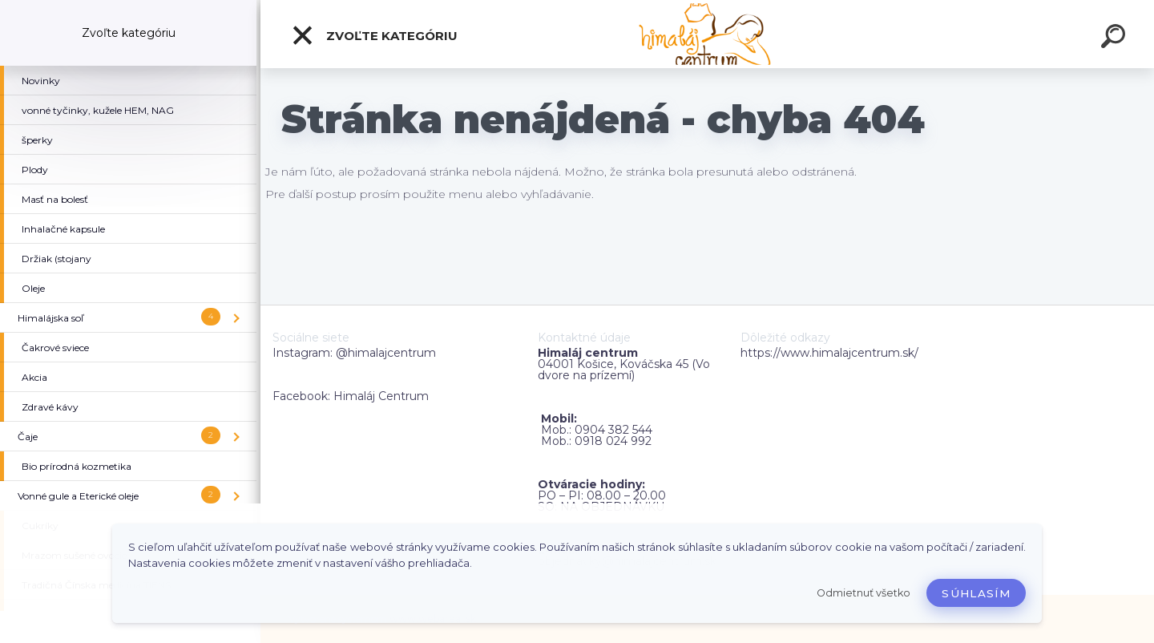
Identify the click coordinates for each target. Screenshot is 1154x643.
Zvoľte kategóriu (374, 35)
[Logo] (707, 34)
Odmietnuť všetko (863, 593)
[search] (1115, 38)
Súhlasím (976, 593)
